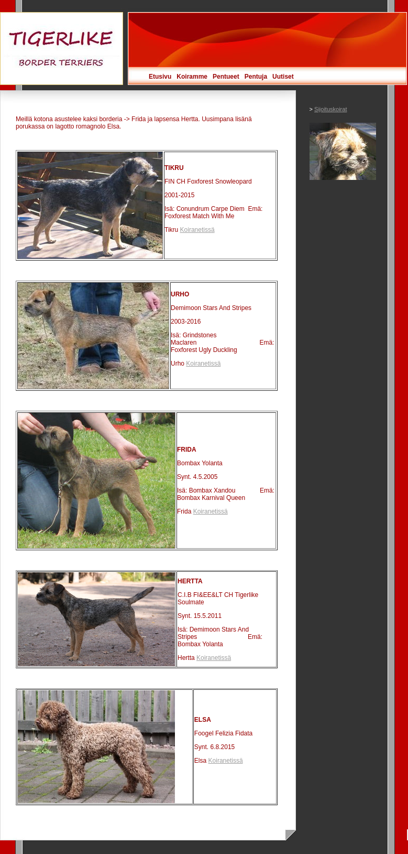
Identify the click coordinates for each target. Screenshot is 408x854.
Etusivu (160, 76)
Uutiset (283, 76)
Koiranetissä (197, 229)
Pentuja (256, 76)
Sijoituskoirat (330, 109)
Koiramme (192, 76)
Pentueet (226, 76)
